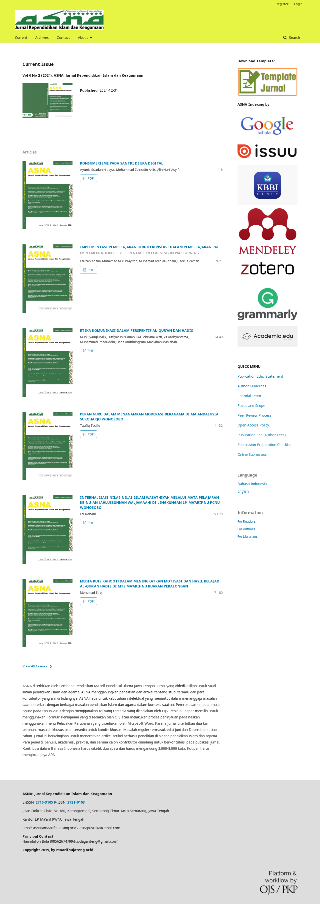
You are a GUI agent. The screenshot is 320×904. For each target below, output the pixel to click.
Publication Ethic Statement (260, 376)
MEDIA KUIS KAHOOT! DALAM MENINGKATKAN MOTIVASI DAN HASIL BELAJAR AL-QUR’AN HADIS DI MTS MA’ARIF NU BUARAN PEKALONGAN (149, 583)
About (83, 37)
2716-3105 (44, 802)
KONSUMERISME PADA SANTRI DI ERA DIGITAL (121, 163)
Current (21, 37)
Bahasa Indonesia (252, 483)
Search (294, 37)
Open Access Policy (253, 425)
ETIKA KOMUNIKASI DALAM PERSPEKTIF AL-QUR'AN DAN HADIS (136, 330)
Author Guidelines (252, 386)
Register (282, 4)
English (243, 491)
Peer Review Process (255, 415)
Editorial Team (249, 395)
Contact (63, 37)
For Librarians (248, 536)
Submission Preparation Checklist (265, 444)
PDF (90, 178)
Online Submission (252, 454)
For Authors (246, 529)
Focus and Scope (251, 405)
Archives (42, 37)
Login (298, 4)
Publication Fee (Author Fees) (262, 434)
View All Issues (34, 666)
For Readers (247, 521)
